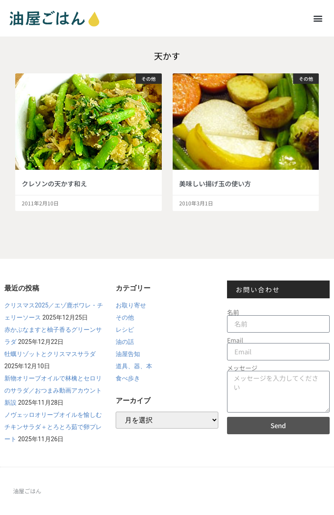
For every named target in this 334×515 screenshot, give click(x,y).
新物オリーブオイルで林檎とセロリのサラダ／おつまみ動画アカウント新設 (53, 390)
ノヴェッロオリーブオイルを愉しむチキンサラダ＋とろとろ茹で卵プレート (53, 426)
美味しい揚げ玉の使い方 (215, 183)
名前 (233, 312)
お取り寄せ (131, 305)
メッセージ (242, 368)
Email (235, 340)
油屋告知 (128, 353)
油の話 (125, 341)
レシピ (125, 329)
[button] (318, 18)
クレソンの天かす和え (54, 183)
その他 (125, 317)
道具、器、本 (134, 366)
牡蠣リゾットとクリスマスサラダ (50, 353)
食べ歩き (128, 378)
